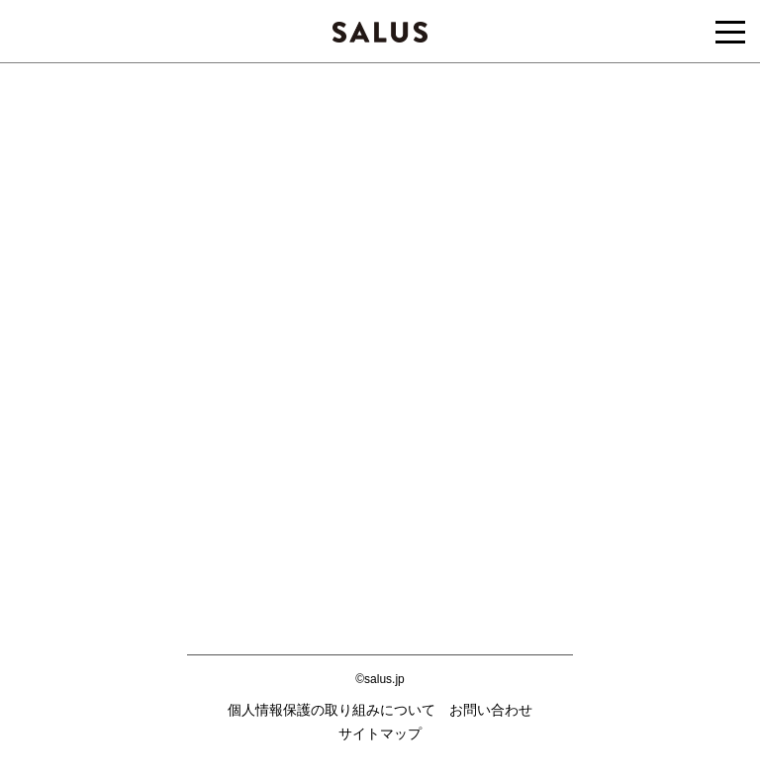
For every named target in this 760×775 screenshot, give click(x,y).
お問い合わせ (490, 710)
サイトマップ (380, 733)
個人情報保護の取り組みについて (331, 710)
